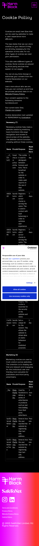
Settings (29, 283)
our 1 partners (14, 259)
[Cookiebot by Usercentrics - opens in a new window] (28, 248)
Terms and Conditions (10, 508)
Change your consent (13, 110)
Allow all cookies (19, 289)
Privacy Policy (7, 511)
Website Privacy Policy (15, 94)
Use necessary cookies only (19, 296)
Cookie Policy (7, 517)
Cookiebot (25, 117)
